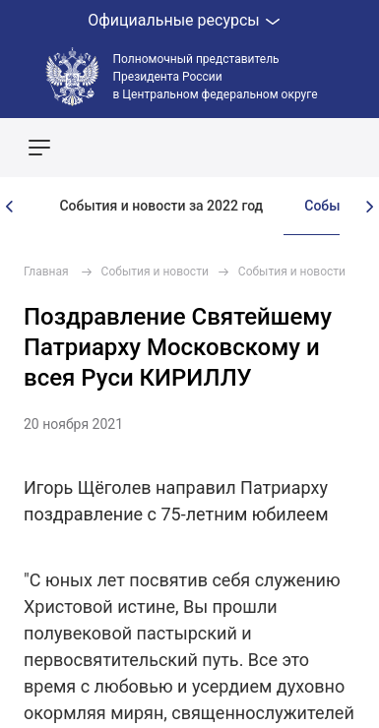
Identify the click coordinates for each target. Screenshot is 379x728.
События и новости (155, 271)
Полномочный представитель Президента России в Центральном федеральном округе (215, 76)
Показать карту (305, 147)
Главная (46, 271)
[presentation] (10, 206)
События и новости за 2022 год (161, 205)
